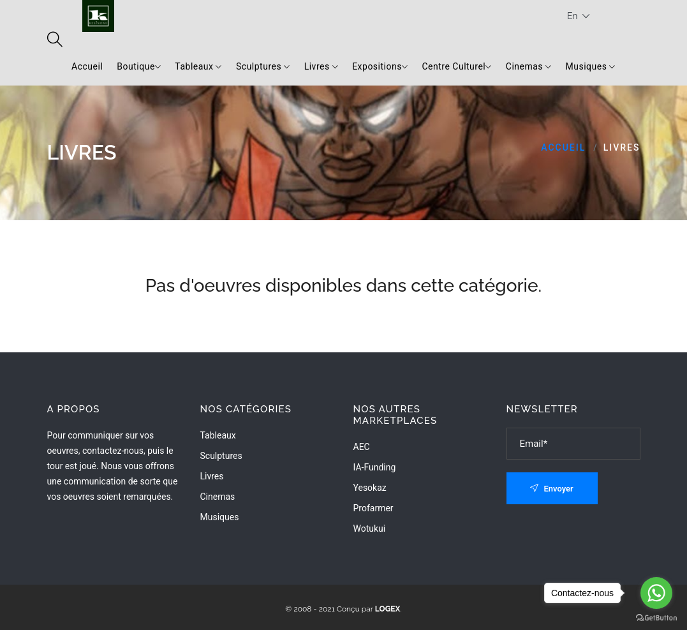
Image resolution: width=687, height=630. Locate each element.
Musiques (591, 67)
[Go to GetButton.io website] (656, 617)
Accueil (87, 66)
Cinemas (529, 67)
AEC (361, 447)
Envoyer (551, 488)
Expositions (380, 67)
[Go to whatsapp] (656, 593)
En (578, 16)
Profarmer (373, 508)
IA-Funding (374, 467)
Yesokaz (370, 488)
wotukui (369, 528)
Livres (321, 67)
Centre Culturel (456, 67)
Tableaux (198, 67)
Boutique (139, 67)
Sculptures (263, 67)
